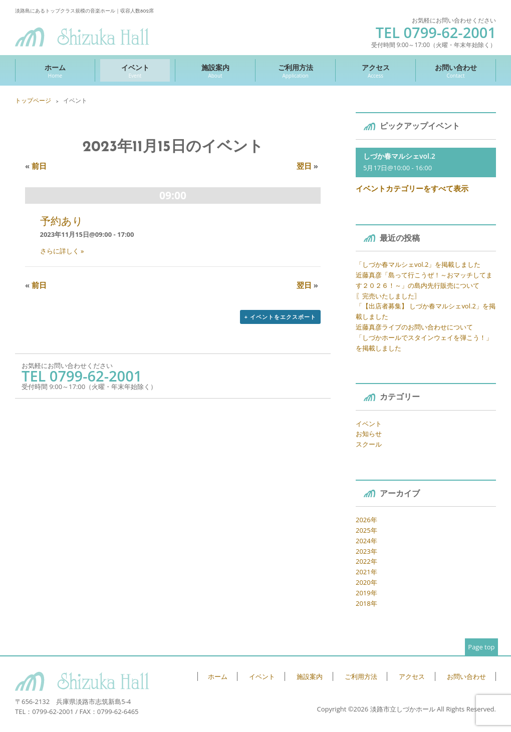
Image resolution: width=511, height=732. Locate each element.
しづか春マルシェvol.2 (399, 156)
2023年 (366, 551)
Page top (481, 646)
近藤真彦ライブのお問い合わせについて (414, 326)
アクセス (375, 71)
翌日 (307, 166)
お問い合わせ (455, 71)
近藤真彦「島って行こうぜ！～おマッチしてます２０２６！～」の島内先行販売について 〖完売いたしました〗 (424, 285)
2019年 (366, 592)
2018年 (366, 603)
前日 (36, 166)
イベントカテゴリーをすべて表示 (412, 188)
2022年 (366, 561)
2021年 (366, 571)
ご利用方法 (295, 71)
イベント (135, 71)
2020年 (366, 582)
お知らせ (369, 433)
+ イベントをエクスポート (280, 316)
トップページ (33, 100)
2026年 (366, 519)
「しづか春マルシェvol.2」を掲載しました (418, 264)
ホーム (55, 71)
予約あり (61, 221)
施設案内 (215, 71)
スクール (369, 444)
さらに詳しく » (62, 250)
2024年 (366, 540)
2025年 (366, 530)
